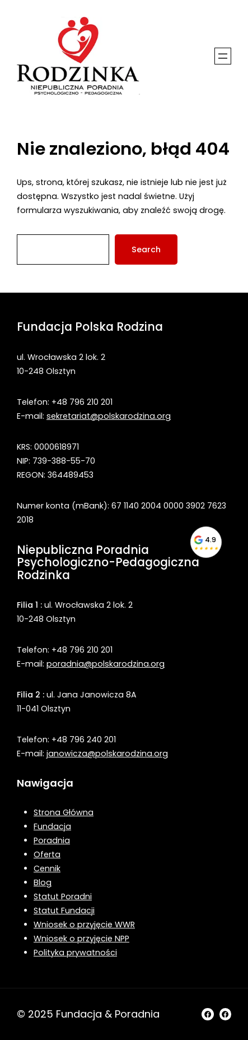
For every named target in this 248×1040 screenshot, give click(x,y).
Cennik (47, 868)
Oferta (47, 854)
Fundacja (52, 826)
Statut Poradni (63, 896)
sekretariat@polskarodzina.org (108, 416)
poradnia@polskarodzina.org (105, 663)
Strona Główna (63, 812)
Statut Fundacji (64, 910)
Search (146, 249)
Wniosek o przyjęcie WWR (84, 924)
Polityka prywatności (75, 952)
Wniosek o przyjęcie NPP (81, 938)
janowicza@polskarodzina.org (107, 753)
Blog (43, 882)
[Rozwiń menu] (222, 56)
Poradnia (52, 840)
